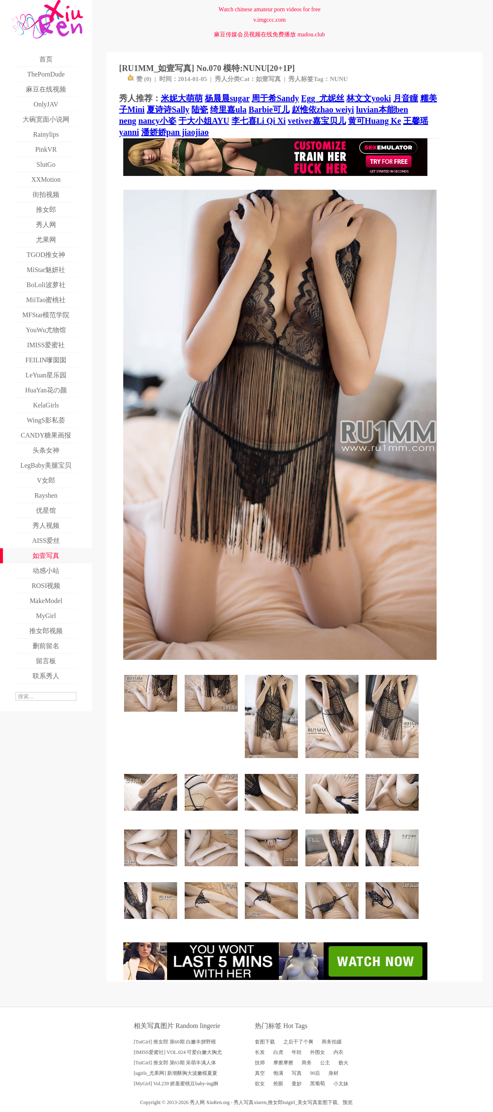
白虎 (278, 1052)
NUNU (339, 79)
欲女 (260, 1084)
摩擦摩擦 (283, 1063)
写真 (297, 1073)
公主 (325, 1063)
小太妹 (340, 1084)
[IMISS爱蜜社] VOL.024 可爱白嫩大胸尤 (178, 1052)
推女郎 (275, 1102)
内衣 (338, 1052)
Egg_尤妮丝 (322, 98)
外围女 (317, 1052)
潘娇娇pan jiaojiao (175, 132)
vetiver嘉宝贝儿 (317, 120)
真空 (260, 1073)
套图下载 (265, 1042)
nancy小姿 (157, 120)
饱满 (278, 1073)
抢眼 (278, 1084)
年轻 (297, 1052)
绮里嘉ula (228, 109)
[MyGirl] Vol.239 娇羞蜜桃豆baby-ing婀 (176, 1084)
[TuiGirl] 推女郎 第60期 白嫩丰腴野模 (175, 1042)
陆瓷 (199, 109)
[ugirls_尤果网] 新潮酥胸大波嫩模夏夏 (175, 1073)
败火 (343, 1063)
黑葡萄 (317, 1084)
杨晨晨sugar (227, 98)
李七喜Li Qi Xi (258, 120)
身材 (333, 1073)
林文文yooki (368, 98)
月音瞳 (405, 98)
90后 (315, 1073)
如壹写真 (268, 79)
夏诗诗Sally (168, 109)
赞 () (139, 79)
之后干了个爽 (298, 1042)
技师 (260, 1063)
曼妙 (297, 1084)
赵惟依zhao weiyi (323, 109)
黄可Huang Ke (374, 120)
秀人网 (197, 1102)
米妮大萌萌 (182, 98)
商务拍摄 (332, 1042)
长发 (260, 1052)
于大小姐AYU (203, 120)
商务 (307, 1063)
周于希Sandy (275, 98)
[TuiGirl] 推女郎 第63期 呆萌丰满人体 (175, 1063)
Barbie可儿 (269, 109)
